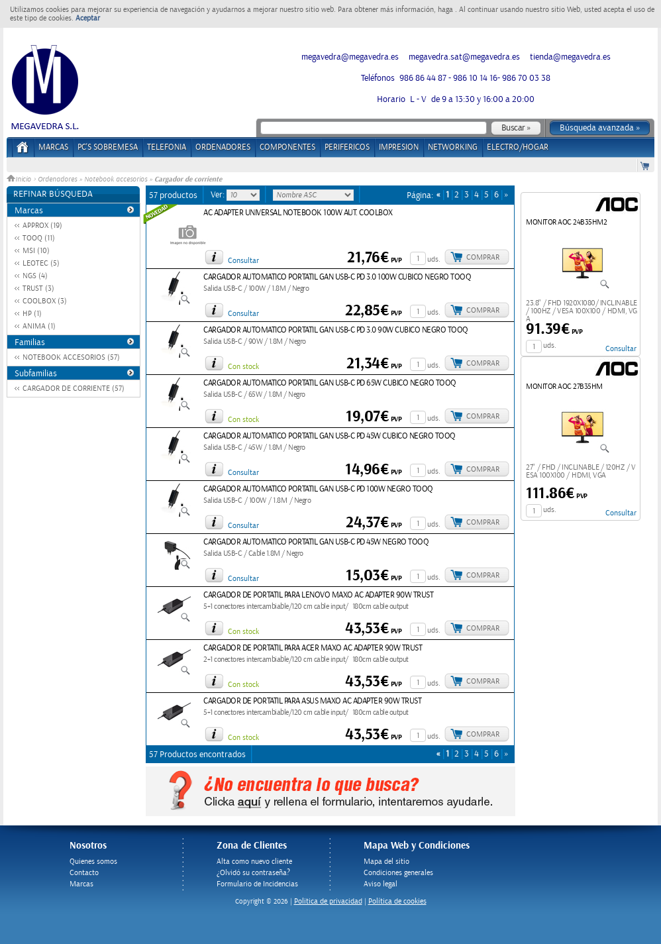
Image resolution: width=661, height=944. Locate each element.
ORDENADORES (222, 147)
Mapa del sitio (386, 861)
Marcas (53, 147)
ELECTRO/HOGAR (517, 147)
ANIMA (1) (39, 326)
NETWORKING (453, 147)
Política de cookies (397, 901)
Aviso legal (380, 884)
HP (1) (32, 313)
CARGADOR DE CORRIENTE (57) (74, 388)
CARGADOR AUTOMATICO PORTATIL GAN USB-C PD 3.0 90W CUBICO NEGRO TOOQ (335, 330)
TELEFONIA (166, 147)
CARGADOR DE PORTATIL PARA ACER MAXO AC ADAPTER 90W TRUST (312, 648)
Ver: (219, 194)
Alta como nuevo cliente (254, 861)
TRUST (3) (38, 288)
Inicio (20, 180)
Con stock (243, 366)
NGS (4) (35, 276)
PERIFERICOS (347, 147)
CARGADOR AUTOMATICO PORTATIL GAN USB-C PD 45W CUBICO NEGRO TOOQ (329, 436)
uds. (433, 259)
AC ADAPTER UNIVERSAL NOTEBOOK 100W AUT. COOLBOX (298, 213)
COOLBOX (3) (45, 301)
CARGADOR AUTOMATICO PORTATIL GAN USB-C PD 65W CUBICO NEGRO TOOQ (329, 383)
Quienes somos (93, 861)
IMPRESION (399, 147)
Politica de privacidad (328, 901)
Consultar (243, 260)
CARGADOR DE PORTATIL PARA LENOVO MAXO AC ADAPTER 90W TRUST (318, 595)
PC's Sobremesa (107, 147)
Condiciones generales (398, 872)
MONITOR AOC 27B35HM (564, 386)
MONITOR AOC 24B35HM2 (566, 222)
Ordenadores (57, 180)
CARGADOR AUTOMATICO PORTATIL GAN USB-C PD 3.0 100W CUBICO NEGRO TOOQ (337, 277)
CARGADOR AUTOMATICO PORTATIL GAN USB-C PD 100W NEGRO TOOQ (318, 489)
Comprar (482, 257)
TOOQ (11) (39, 238)
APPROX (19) (42, 225)
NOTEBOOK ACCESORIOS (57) (71, 357)
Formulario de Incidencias (257, 884)
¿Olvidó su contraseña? (253, 872)
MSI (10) (36, 250)
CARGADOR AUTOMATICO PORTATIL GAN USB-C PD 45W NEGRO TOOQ (316, 542)
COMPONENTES (287, 147)
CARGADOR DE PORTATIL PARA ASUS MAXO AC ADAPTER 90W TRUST (312, 701)
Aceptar (88, 18)
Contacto (84, 872)
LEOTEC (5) (41, 263)
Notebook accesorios (115, 180)
